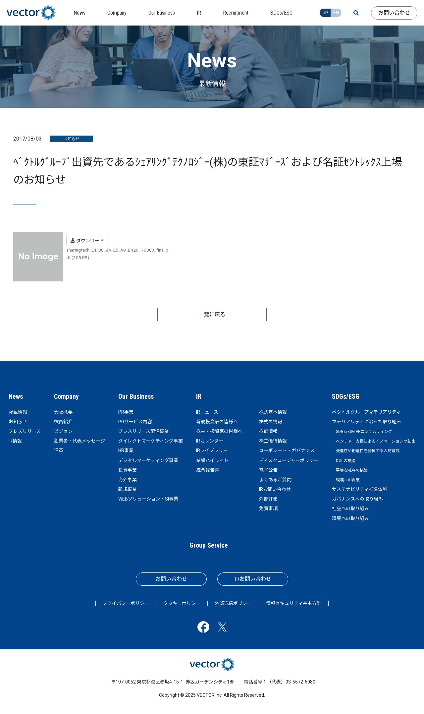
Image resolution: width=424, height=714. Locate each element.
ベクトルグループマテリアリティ (366, 412)
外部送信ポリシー (233, 603)
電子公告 (268, 470)
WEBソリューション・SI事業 (148, 499)
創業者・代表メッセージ (79, 441)
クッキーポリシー (181, 603)
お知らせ (18, 421)
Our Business (136, 396)
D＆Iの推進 (345, 460)
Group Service (208, 545)
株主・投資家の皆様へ (219, 431)
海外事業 (127, 479)
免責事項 (268, 508)
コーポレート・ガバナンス (287, 450)
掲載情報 (18, 412)
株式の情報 (270, 421)
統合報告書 (207, 470)
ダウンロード (87, 240)
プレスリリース (25, 431)
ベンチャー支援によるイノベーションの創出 (375, 441)
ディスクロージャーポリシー (289, 460)
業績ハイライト (212, 460)
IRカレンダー (209, 441)
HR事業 (125, 450)
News (16, 396)
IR (198, 396)
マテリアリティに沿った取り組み (366, 421)
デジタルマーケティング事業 (148, 460)
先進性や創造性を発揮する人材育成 (367, 450)
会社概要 (63, 412)
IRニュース (207, 412)
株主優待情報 (273, 441)
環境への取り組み (350, 518)
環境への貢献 (348, 480)
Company (66, 396)
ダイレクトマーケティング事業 (150, 441)
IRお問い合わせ (275, 489)
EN (336, 12)
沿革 (58, 450)
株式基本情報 (273, 412)
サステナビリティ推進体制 (359, 489)
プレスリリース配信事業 (143, 431)
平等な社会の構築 (352, 470)
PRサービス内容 (135, 421)
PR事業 (125, 412)
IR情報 (15, 441)
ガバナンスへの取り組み (357, 499)
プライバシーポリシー (126, 603)
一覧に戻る (212, 314)
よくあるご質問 (275, 479)
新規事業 (127, 489)
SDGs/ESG (345, 396)
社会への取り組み (350, 508)
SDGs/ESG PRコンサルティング (364, 431)
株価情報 (268, 431)
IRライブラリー (212, 450)
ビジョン (63, 431)
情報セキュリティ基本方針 (293, 603)
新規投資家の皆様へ (217, 421)
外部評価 (268, 499)
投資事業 (127, 470)
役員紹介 (63, 421)
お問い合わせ (394, 13)
